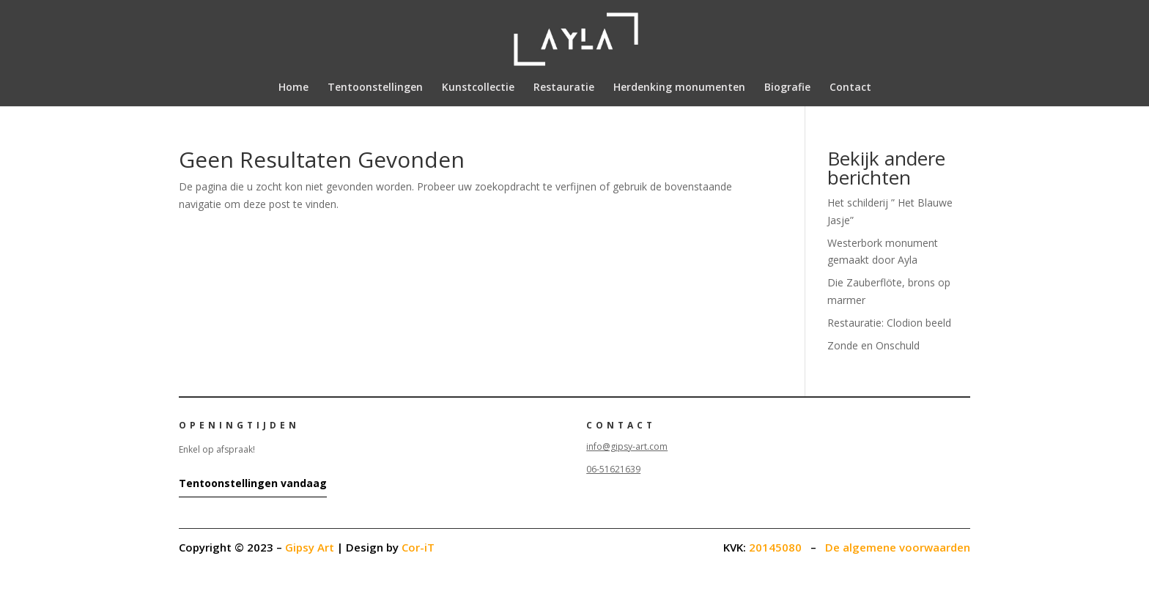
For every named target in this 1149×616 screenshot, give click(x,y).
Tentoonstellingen (375, 88)
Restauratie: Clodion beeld (889, 323)
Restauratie (563, 88)
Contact (850, 88)
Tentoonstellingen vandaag (253, 483)
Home (293, 88)
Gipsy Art (309, 547)
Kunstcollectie (478, 88)
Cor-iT (418, 547)
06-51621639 (613, 469)
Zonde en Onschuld (873, 345)
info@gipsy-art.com (627, 446)
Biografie (787, 88)
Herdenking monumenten (679, 88)
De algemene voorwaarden (897, 547)
